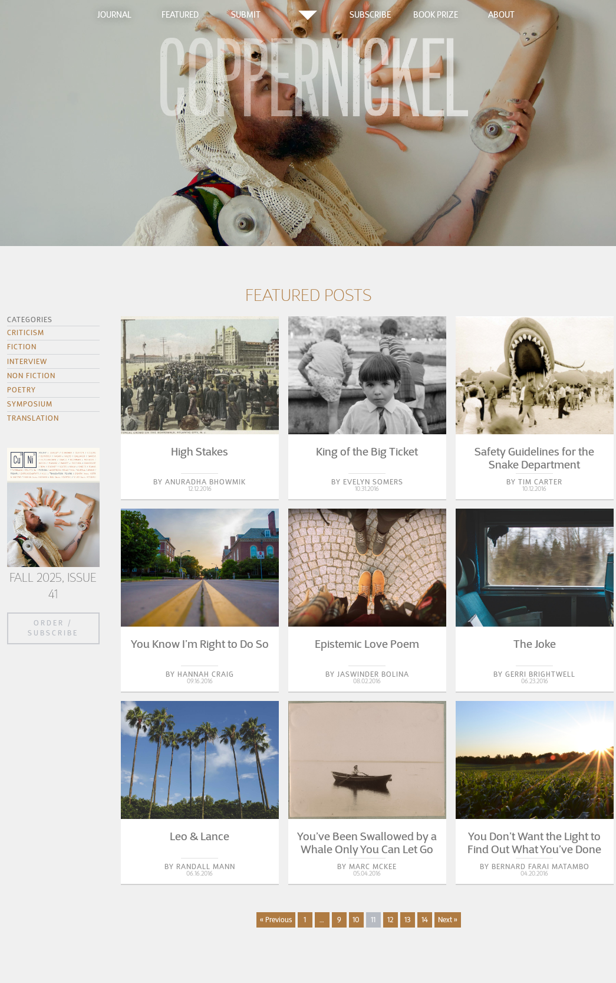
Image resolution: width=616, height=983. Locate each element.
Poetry (21, 389)
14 (424, 919)
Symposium (29, 403)
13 (407, 919)
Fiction (22, 346)
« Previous (276, 919)
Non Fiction (31, 375)
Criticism (25, 332)
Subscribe (370, 14)
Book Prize (435, 14)
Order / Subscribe (53, 627)
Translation (33, 418)
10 (356, 919)
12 (390, 919)
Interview (27, 361)
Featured (180, 14)
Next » (447, 919)
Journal (114, 14)
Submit (246, 14)
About (501, 14)
